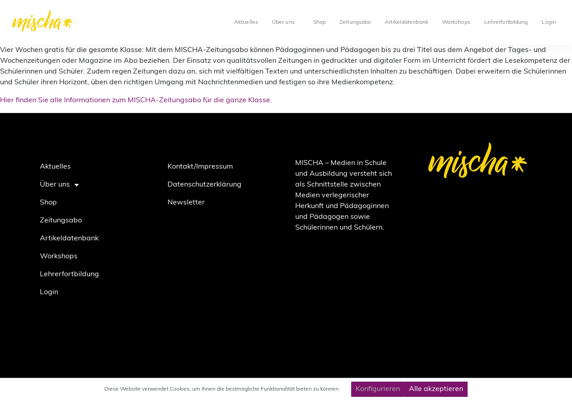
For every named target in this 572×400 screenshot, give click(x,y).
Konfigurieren (378, 389)
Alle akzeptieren (436, 389)
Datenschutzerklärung (204, 184)
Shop (319, 22)
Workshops (456, 22)
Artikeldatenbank (406, 22)
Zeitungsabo (355, 22)
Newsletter (186, 202)
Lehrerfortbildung (506, 22)
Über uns (285, 22)
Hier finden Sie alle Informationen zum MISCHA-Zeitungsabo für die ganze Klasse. (136, 100)
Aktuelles (246, 22)
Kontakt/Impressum (200, 166)
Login (549, 22)
